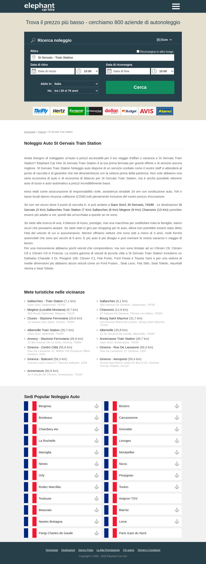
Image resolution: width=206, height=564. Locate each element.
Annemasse (35, 371)
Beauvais (45, 510)
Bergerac (45, 406)
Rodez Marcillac (50, 487)
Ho (50, 90)
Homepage (52, 550)
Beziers (124, 406)
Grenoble (125, 429)
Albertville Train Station (43, 330)
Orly (42, 475)
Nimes (43, 464)
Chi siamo (128, 550)
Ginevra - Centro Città (42, 347)
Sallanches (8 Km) (105, 209)
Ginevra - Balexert (40, 359)
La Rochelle (47, 440)
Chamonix (107, 309)
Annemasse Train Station (117, 338)
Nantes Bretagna (50, 521)
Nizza (123, 464)
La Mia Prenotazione (108, 550)
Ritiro (34, 51)
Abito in (46, 83)
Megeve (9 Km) (130, 209)
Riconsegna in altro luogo (156, 51)
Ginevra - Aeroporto (113, 359)
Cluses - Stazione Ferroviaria (47, 318)
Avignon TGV (128, 498)
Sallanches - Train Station (45, 301)
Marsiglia (45, 452)
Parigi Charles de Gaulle (56, 533)
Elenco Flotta (85, 550)
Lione (123, 521)
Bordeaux (45, 417)
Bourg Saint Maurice (114, 318)
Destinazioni (68, 550)
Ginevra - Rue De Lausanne (119, 347)
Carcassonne (128, 417)
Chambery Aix (48, 429)
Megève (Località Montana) (46, 309)
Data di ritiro (39, 64)
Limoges (125, 440)
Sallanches (107, 301)
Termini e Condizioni (148, 550)
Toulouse (45, 498)
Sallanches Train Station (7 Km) (68, 209)
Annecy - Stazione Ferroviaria (48, 338)
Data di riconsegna (119, 64)
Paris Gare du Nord (132, 533)
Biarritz (124, 510)
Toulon (123, 487)
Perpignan (126, 475)
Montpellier (126, 452)
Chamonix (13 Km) (155, 209)
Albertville (106, 330)
